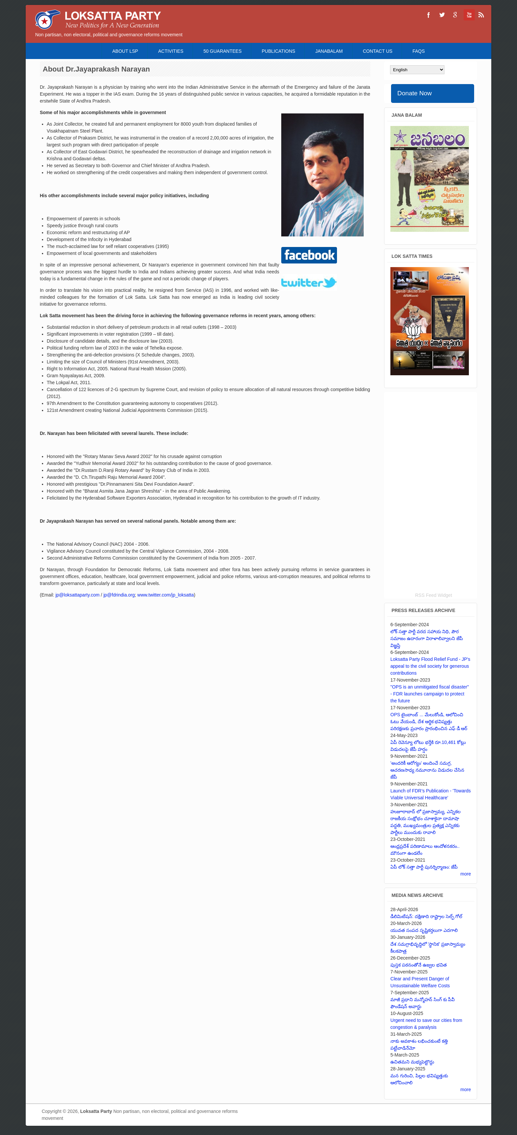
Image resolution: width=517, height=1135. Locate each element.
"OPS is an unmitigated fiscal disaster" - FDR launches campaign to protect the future (429, 693)
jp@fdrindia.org (119, 595)
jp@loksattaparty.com (77, 595)
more (465, 873)
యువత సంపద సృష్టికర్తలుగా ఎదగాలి (424, 930)
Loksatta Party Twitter (441, 14)
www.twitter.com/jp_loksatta (165, 595)
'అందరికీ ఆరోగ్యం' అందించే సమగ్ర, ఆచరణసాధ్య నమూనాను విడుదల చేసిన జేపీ (427, 770)
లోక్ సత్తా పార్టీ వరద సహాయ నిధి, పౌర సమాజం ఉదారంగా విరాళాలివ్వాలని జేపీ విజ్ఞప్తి (426, 638)
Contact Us (377, 51)
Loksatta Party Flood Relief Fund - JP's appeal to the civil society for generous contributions (430, 666)
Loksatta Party (96, 1111)
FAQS (418, 51)
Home (92, 51)
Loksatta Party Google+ (455, 14)
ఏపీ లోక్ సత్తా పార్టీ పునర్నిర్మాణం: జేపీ (424, 867)
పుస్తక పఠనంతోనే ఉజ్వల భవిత (418, 964)
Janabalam (329, 51)
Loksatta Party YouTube (468, 14)
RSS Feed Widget (433, 595)
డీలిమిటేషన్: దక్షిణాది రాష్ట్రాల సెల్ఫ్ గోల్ (426, 916)
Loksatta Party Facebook (428, 14)
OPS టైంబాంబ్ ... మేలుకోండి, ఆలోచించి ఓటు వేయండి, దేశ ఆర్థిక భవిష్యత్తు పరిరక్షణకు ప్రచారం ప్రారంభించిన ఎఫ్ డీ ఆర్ (428, 721)
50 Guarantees (222, 51)
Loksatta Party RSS (481, 14)
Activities (170, 51)
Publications (278, 51)
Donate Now (414, 93)
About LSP (125, 51)
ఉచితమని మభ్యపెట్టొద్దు (412, 1061)
